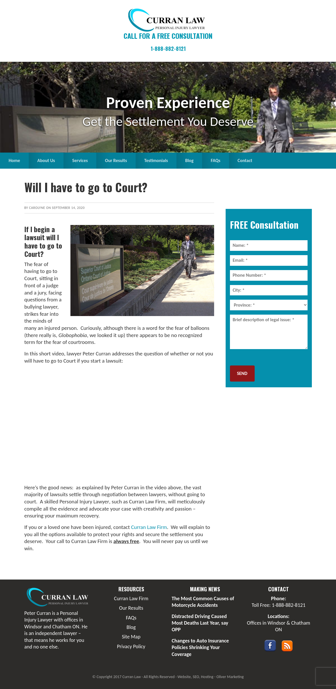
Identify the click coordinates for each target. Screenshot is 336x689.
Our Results (131, 608)
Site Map (131, 637)
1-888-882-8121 (168, 48)
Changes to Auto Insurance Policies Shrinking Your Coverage (200, 647)
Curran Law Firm (149, 527)
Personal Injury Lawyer (84, 501)
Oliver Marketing (230, 676)
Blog (131, 627)
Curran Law (168, 20)
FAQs (131, 618)
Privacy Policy (131, 646)
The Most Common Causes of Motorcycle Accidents (203, 601)
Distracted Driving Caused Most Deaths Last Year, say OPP (200, 623)
